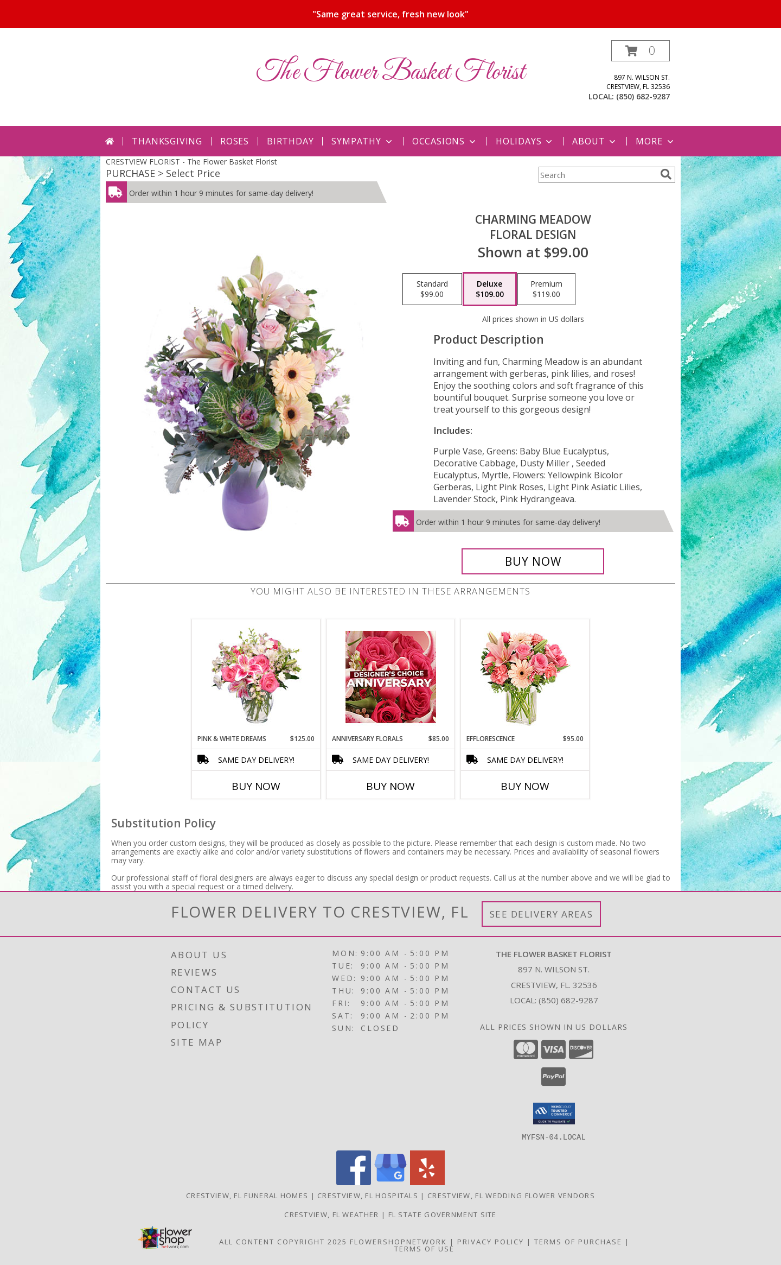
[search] (666, 174)
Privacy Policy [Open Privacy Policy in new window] (490, 1241)
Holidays (525, 141)
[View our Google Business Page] (390, 1182)
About (595, 141)
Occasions (445, 141)
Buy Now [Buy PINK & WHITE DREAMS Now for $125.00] (256, 786)
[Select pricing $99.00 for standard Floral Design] (432, 289)
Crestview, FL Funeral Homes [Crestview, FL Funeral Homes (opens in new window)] (247, 1195)
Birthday (290, 141)
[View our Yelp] (427, 1182)
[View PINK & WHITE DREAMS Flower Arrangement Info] (256, 676)
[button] (640, 50)
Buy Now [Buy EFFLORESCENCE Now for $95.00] (525, 786)
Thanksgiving (167, 141)
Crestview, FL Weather (331, 1214)
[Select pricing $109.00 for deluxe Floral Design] (489, 289)
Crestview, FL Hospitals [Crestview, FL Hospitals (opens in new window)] (367, 1195)
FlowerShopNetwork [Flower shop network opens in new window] (398, 1241)
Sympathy (362, 141)
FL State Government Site (442, 1214)
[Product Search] (597, 174)
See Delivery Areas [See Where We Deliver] (541, 914)
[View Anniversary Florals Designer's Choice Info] (390, 677)
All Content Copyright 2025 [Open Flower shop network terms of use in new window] (283, 1241)
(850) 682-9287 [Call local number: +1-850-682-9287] (643, 96)
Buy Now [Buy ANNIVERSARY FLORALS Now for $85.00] (390, 786)
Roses (234, 141)
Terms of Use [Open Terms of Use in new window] (424, 1248)
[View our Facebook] (353, 1182)
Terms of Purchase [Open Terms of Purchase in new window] (578, 1241)
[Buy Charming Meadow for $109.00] (533, 561)
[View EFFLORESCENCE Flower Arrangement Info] (525, 677)
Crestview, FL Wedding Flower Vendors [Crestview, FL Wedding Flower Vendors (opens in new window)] (511, 1195)
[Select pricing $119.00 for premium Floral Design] (546, 289)
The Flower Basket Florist (391, 72)
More (655, 141)
